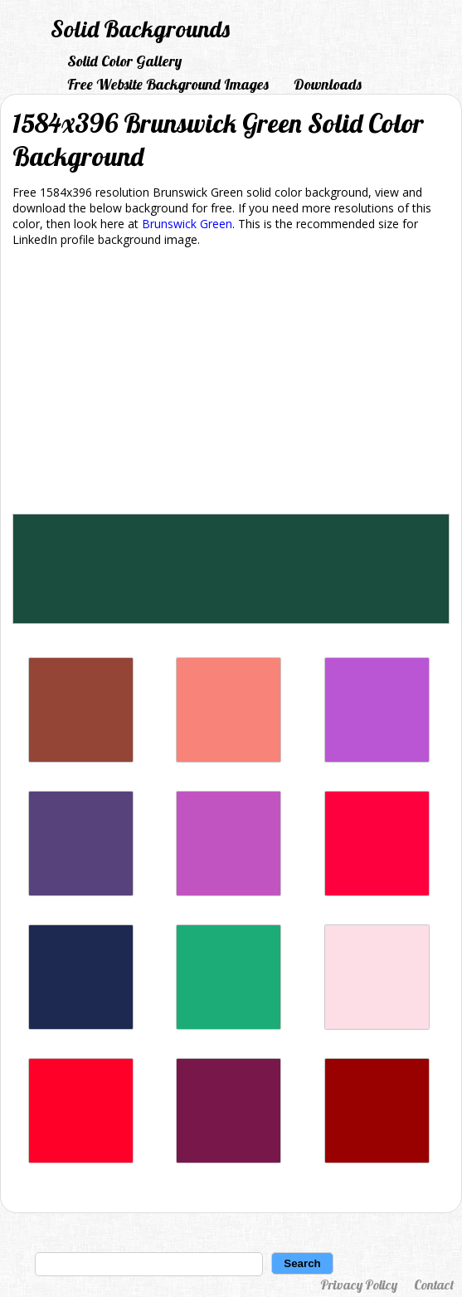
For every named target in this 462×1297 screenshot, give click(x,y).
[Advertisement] (231, 383)
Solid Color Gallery (124, 61)
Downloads (328, 84)
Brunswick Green (187, 224)
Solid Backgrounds (140, 28)
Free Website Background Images (168, 84)
